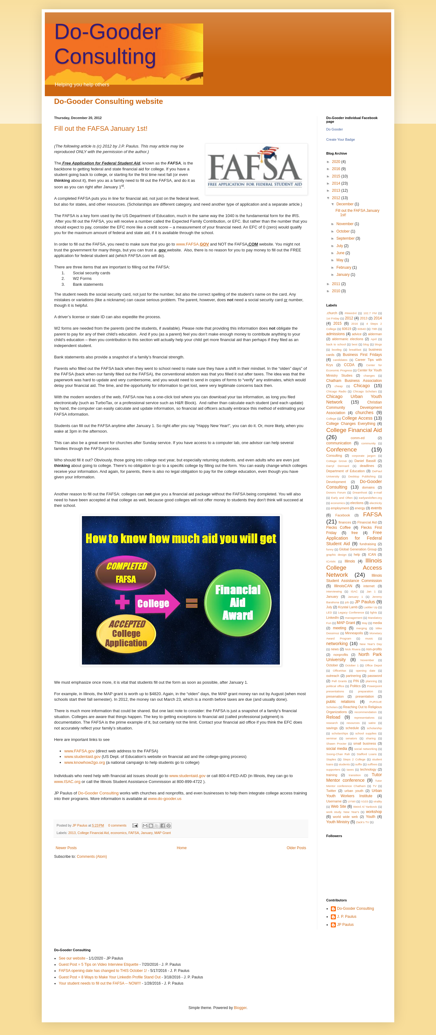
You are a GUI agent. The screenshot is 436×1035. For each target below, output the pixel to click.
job (347, 602)
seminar (331, 738)
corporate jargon (363, 455)
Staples (331, 759)
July (340, 246)
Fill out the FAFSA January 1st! (100, 128)
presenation (335, 696)
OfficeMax (339, 670)
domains (368, 487)
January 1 (355, 596)
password (375, 676)
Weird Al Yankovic (365, 806)
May (340, 260)
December (345, 204)
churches (364, 412)
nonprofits (340, 654)
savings (332, 728)
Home (182, 848)
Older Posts (296, 848)
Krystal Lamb (347, 607)
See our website (72, 958)
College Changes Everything (350, 423)
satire (371, 723)
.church (331, 313)
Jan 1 (370, 591)
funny (329, 549)
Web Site (338, 806)
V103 (364, 801)
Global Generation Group (358, 549)
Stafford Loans (367, 754)
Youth (370, 817)
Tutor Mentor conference (354, 777)
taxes (350, 769)
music (369, 638)
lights (373, 612)
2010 (336, 291)
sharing (370, 738)
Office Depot (373, 665)
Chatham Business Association (354, 381)
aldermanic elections (347, 339)
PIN (356, 681)
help (357, 554)
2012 (336, 198)
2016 (336, 169)
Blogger (240, 1008)
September (346, 238)
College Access (357, 418)
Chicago (362, 385)
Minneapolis (354, 633)
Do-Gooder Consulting (355, 908)
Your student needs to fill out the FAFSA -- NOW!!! (100, 983)
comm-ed (358, 438)
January (147, 833)
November (345, 224)
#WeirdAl (350, 313)
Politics (355, 686)
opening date (365, 670)
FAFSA (133, 833)
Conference (341, 449)
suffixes (372, 764)
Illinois (349, 561)
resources (353, 723)
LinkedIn (332, 617)
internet (368, 586)
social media (336, 748)
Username (334, 801)
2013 (72, 833)
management (353, 617)
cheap (339, 386)
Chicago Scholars (365, 391)
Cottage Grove (336, 461)
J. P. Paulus (346, 916)
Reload (333, 717)
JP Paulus (80, 825)
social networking (365, 749)
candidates (340, 359)
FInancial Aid (367, 522)
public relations (340, 701)
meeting (339, 628)
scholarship (374, 728)
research (332, 723)
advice (356, 334)
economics (119, 833)
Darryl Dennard (337, 466)
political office (335, 686)
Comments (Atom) (92, 856)
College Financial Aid (93, 833)
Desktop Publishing (361, 476)
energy (360, 508)
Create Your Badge (340, 139)
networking (337, 643)
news (335, 649)
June (340, 253)
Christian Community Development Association (354, 407)
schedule (352, 728)
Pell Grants (339, 681)
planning (371, 681)
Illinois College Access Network (354, 567)
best (354, 344)
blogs (378, 344)
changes (369, 375)
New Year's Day (371, 644)
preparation (365, 691)
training (331, 775)
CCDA (349, 365)
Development (336, 482)
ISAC (354, 591)
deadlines (367, 466)
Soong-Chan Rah (338, 754)
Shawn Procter (336, 743)
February (344, 267)
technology (368, 769)
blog (366, 344)
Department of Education (345, 471)
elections (357, 503)
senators (351, 738)
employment (340, 508)
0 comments (117, 825)
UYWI (352, 801)
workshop (374, 812)
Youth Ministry (337, 822)
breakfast (355, 349)
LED (329, 612)
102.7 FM (370, 313)
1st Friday (333, 318)
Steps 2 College (354, 759)
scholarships (339, 733)
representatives (364, 717)
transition (355, 775)
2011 (336, 284)
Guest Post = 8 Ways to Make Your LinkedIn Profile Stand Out (109, 977)
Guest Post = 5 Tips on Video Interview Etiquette (99, 964)
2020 (336, 162)
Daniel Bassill (365, 461)
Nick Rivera (353, 649)
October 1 (352, 665)
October (343, 231)
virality (378, 801)
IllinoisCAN (343, 586)
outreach (332, 676)
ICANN (331, 561)
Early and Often (342, 497)
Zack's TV (362, 822)
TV (374, 786)
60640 (361, 329)
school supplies (366, 733)
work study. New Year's (342, 812)
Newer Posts (66, 848)
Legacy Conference (351, 612)
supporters (333, 769)
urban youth (353, 791)
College (331, 418)
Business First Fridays (362, 355)
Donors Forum (336, 492)
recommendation (365, 712)
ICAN (372, 554)
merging (361, 628)
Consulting (334, 455)
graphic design (336, 554)
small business (364, 743)
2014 (336, 183)
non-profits (374, 649)
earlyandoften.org (370, 497)
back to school (336, 344)
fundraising (368, 544)
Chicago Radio (336, 391)
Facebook (343, 515)
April (374, 339)
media (377, 623)
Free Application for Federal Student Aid (354, 538)
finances (345, 522)
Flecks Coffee (338, 527)
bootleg (336, 349)
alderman (375, 334)
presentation (365, 696)
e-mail (378, 492)
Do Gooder (334, 129)
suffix (358, 764)
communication (338, 443)
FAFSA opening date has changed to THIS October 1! (103, 971)
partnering (353, 676)
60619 (346, 329)
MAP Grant (162, 833)
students (344, 764)
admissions (335, 334)
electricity (376, 503)
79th (374, 329)
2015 (336, 176)
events (376, 508)
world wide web (345, 817)
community (368, 443)
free (355, 533)
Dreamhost (360, 492)
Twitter (331, 791)
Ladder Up (371, 607)
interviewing (334, 591)
